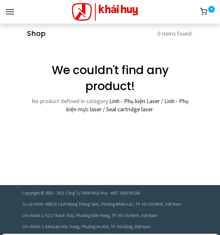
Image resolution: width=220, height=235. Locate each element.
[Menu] (10, 11)
